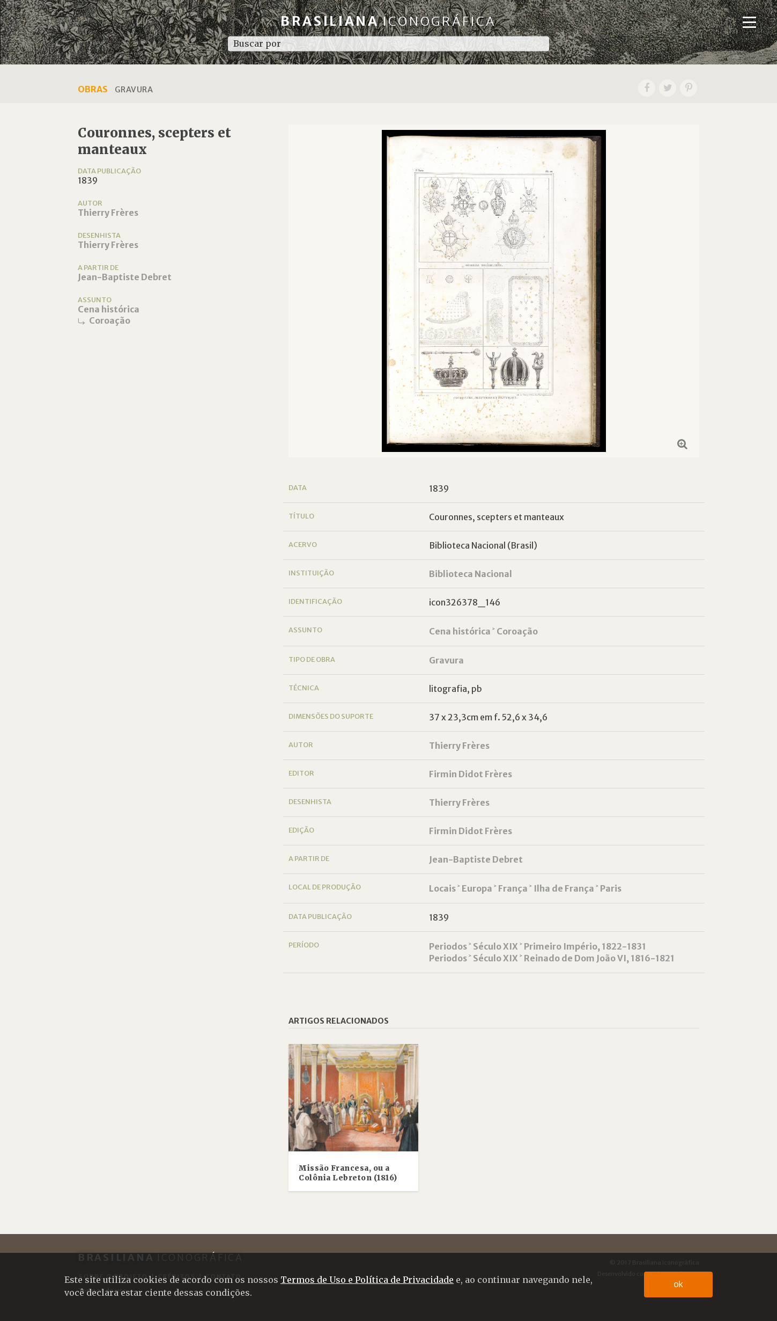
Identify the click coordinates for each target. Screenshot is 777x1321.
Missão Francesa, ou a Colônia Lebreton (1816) (348, 1173)
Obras (93, 89)
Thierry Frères (108, 212)
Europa (477, 888)
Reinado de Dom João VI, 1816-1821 (599, 958)
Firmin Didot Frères (470, 774)
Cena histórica (108, 309)
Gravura (446, 660)
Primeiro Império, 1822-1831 (585, 946)
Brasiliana (388, 21)
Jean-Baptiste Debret (125, 277)
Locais (442, 888)
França (513, 888)
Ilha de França (564, 888)
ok (678, 1284)
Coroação (109, 320)
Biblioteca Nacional (470, 573)
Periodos (448, 946)
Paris (610, 888)
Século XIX (495, 946)
